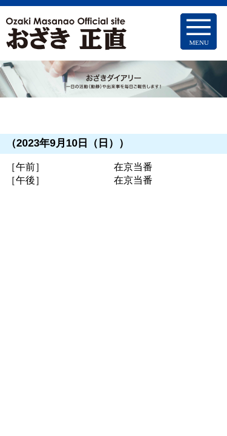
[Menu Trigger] (198, 31)
